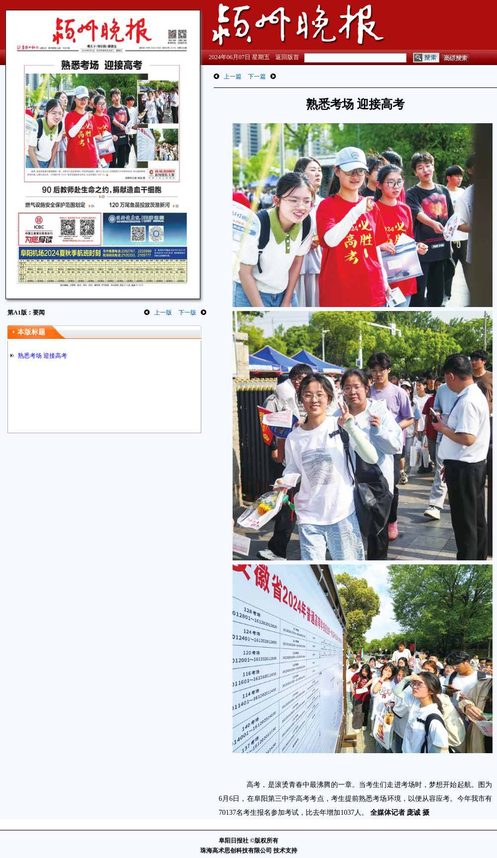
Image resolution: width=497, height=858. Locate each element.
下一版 (187, 312)
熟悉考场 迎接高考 (42, 355)
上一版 (163, 312)
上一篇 (233, 76)
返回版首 (287, 57)
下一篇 (257, 76)
